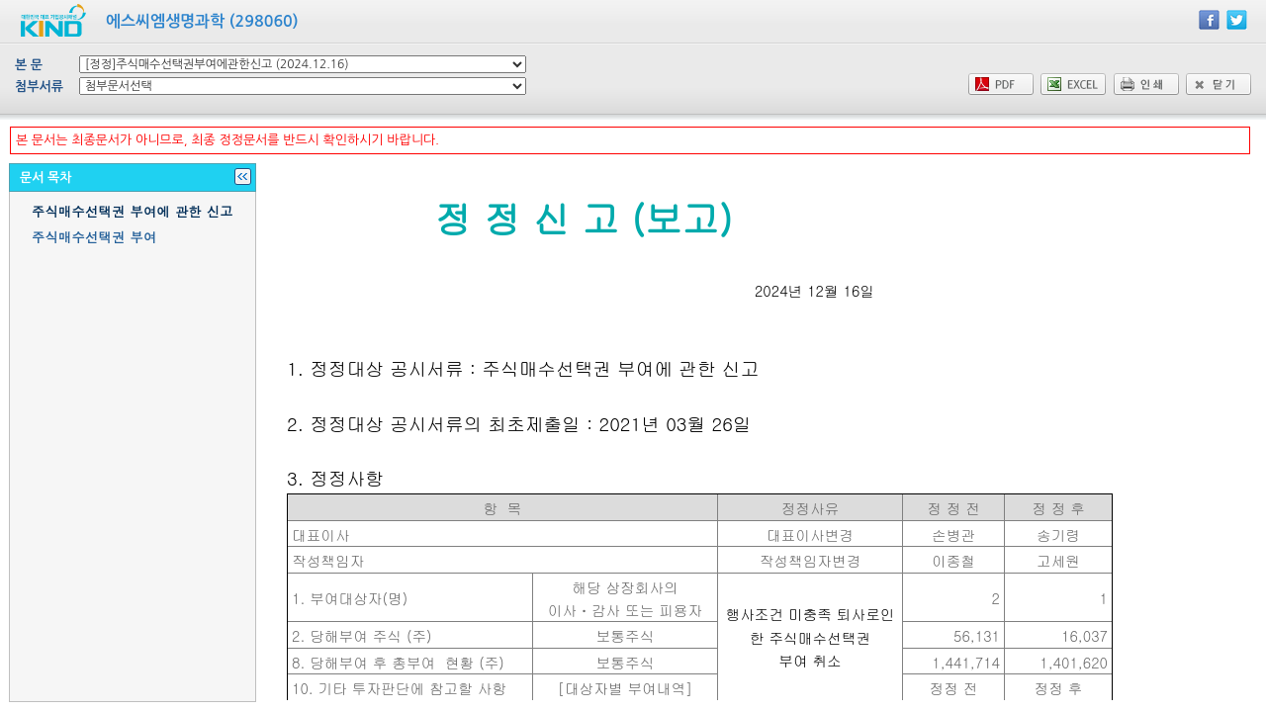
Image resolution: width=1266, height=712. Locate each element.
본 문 (29, 64)
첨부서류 (39, 86)
